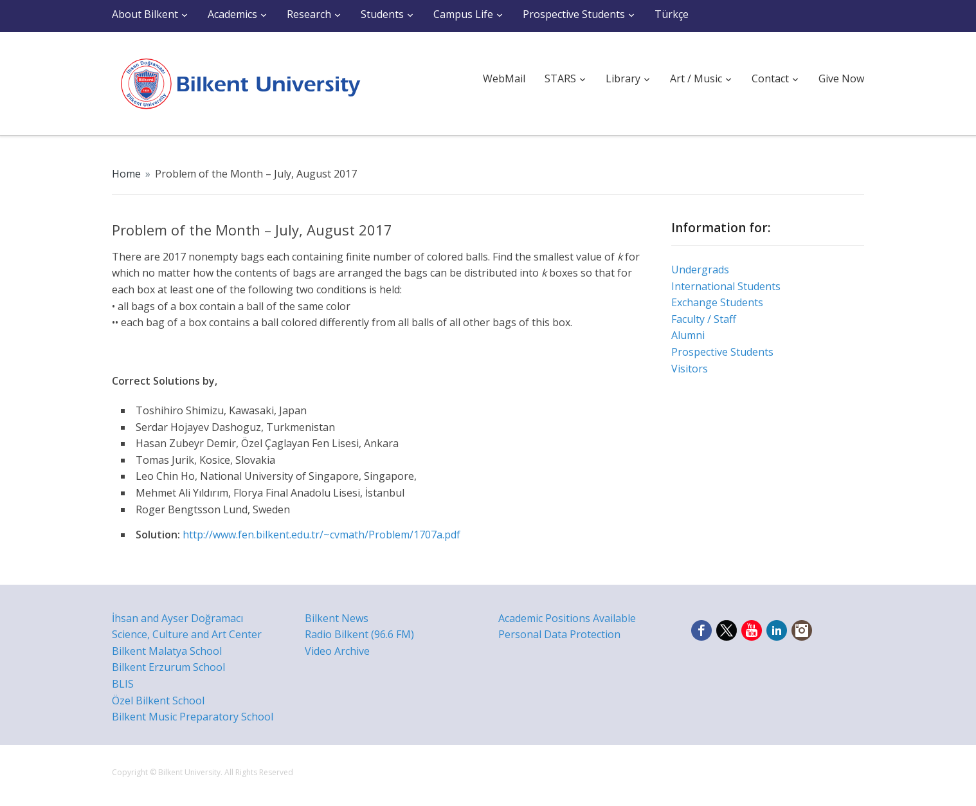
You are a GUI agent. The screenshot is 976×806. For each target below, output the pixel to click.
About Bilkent (145, 14)
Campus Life (463, 14)
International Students (726, 286)
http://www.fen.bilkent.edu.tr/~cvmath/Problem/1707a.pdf (321, 534)
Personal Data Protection (559, 634)
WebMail (504, 78)
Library (623, 78)
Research (309, 14)
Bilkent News (336, 618)
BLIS (123, 684)
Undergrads (700, 269)
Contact (770, 78)
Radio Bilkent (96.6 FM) (359, 634)
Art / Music (696, 78)
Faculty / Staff (703, 319)
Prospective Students (574, 14)
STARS (560, 78)
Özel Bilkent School (158, 700)
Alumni (688, 335)
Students (382, 14)
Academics (232, 14)
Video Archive (337, 651)
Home (126, 174)
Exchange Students (717, 302)
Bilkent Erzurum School (168, 667)
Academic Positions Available (567, 618)
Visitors (689, 369)
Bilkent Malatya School (167, 651)
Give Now (841, 78)
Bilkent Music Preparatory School (192, 717)
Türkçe (672, 14)
